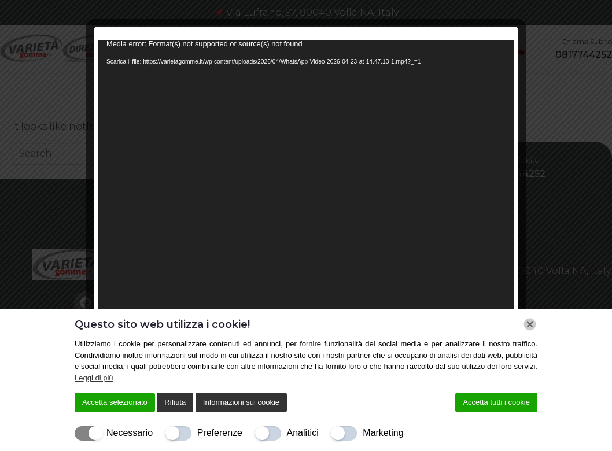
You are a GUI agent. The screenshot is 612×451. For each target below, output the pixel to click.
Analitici (303, 433)
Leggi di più (94, 378)
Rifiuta (175, 402)
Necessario (129, 433)
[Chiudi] (529, 324)
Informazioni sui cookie (241, 402)
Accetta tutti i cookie (496, 402)
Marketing (383, 433)
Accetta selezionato (115, 402)
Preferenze (219, 433)
